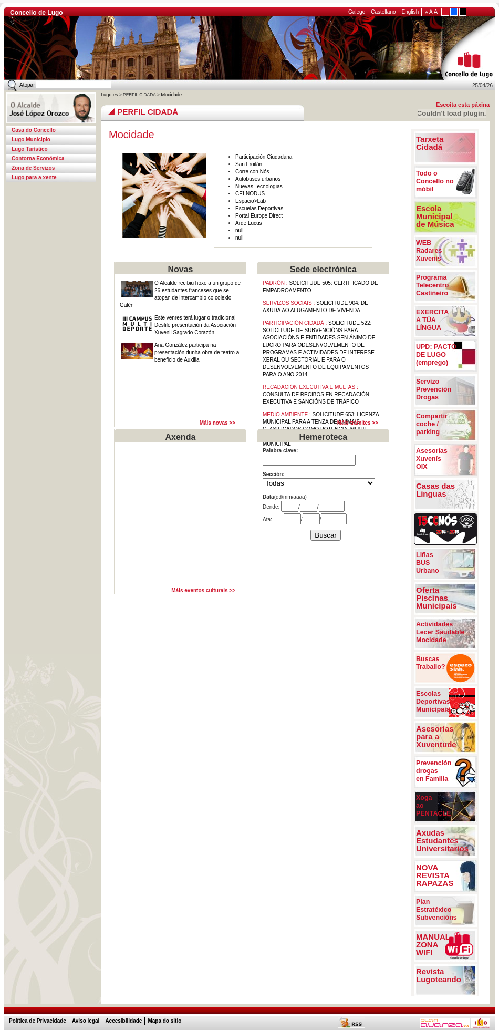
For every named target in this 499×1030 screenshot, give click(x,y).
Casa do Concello (34, 130)
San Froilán (248, 164)
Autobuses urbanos (257, 179)
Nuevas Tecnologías (259, 186)
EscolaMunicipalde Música (435, 216)
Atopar (27, 85)
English (410, 12)
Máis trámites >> (357, 423)
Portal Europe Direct (259, 216)
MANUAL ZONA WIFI (433, 944)
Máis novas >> (217, 423)
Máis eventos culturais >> (203, 590)
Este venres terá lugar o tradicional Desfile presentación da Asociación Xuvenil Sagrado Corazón (195, 325)
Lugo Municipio (31, 139)
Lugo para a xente (34, 177)
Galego (356, 12)
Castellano (383, 12)
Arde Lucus (248, 223)
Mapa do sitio (164, 1021)
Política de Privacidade (37, 1021)
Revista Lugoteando (438, 975)
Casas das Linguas (435, 490)
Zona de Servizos (33, 168)
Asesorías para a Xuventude (436, 736)
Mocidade (171, 94)
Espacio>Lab (250, 201)
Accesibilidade (123, 1021)
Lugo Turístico (30, 149)
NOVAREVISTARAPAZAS (434, 875)
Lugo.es (109, 94)
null (239, 230)
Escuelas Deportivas (259, 208)
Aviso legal (85, 1021)
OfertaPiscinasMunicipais (436, 598)
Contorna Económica (38, 158)
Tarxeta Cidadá (429, 143)
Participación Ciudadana (263, 157)
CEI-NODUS (250, 194)
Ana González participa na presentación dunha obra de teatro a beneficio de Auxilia (196, 352)
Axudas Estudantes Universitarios (442, 840)
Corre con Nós (252, 171)
